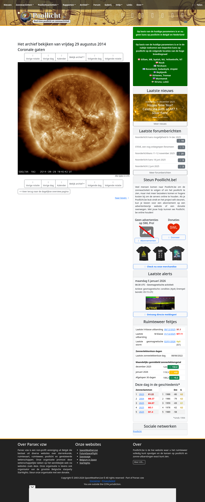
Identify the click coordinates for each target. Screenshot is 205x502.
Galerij (108, 4)
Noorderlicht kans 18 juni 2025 (160, 160)
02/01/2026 (169, 341)
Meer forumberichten (160, 172)
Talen (197, 4)
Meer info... (139, 462)
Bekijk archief (76, 57)
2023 (141, 394)
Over (139, 4)
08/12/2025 (169, 329)
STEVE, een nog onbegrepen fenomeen (160, 147)
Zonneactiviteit (24, 4)
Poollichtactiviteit (47, 4)
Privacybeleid (108, 480)
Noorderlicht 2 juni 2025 (160, 167)
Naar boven (122, 197)
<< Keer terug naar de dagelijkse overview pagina (44, 191)
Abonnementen (146, 240)
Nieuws (8, 4)
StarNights (85, 462)
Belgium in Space (88, 459)
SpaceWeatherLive (89, 450)
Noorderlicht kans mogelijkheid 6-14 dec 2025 (160, 139)
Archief (83, 4)
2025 (141, 403)
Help (118, 4)
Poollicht (137, 431)
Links (129, 4)
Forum (97, 4)
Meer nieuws (160, 123)
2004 (141, 398)
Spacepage (85, 456)
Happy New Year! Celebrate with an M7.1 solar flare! (160, 109)
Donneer (174, 237)
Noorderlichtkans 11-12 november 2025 (160, 154)
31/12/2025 (169, 333)
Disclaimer (95, 480)
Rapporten (68, 4)
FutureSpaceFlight (89, 453)
